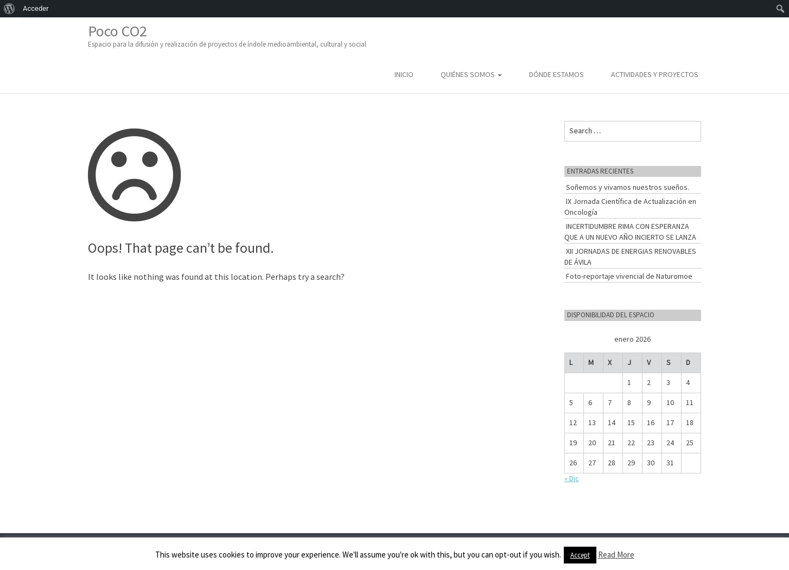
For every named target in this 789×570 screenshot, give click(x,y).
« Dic (571, 478)
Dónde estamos (556, 74)
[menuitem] (9, 8)
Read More (616, 554)
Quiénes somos (471, 74)
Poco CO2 (227, 35)
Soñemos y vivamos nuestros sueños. (627, 187)
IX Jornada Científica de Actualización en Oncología (630, 206)
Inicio (403, 74)
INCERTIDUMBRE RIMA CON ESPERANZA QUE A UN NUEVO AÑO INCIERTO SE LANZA (630, 231)
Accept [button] (580, 555)
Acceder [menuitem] (36, 8)
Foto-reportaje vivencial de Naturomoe (629, 276)
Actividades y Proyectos (654, 74)
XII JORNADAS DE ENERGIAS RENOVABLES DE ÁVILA (630, 256)
